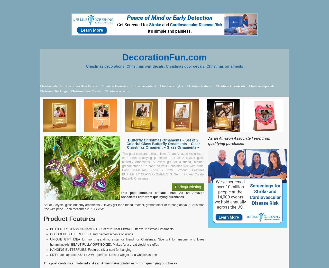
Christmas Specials (261, 86)
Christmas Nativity (199, 86)
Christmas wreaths (117, 91)
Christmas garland (143, 86)
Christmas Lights (171, 86)
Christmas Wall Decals (86, 91)
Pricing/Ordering (188, 187)
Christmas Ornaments (230, 86)
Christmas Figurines (113, 86)
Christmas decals (51, 86)
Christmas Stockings (53, 91)
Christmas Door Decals (81, 86)
